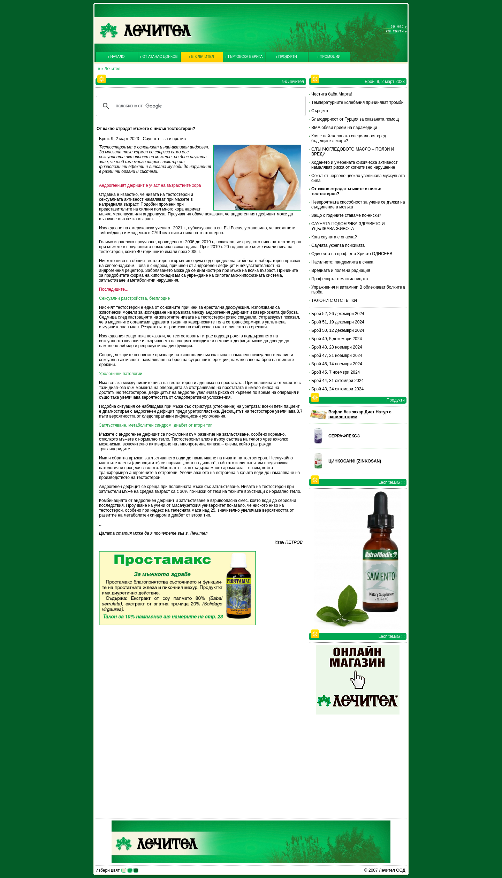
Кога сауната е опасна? (334, 237)
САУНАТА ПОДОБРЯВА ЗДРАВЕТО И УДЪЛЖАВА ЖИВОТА (348, 226)
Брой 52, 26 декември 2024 (337, 313)
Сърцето (319, 110)
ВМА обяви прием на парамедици (344, 127)
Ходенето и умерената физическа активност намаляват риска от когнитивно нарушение (354, 165)
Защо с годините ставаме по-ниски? (346, 215)
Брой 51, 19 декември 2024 (337, 322)
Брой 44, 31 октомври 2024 (337, 380)
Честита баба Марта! (331, 94)
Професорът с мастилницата (339, 278)
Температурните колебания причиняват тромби (357, 102)
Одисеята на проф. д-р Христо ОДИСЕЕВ (352, 253)
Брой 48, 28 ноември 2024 (336, 347)
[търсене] (200, 106)
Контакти (395, 31)
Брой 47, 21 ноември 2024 (336, 355)
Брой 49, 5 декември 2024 (336, 338)
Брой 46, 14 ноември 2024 (336, 363)
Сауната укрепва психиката (338, 245)
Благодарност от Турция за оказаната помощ (355, 119)
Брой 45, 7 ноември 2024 (335, 372)
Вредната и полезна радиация (340, 270)
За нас (397, 26)
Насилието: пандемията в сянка (342, 262)
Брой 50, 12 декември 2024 (337, 330)
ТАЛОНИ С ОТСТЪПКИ (334, 300)
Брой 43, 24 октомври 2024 (337, 389)
